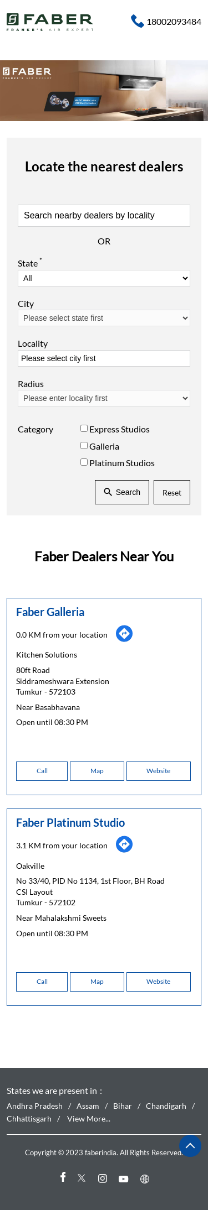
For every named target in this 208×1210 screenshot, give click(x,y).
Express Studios (119, 429)
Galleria (104, 445)
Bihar (122, 1106)
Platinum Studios (122, 462)
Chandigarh (166, 1106)
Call (42, 770)
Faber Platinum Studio (70, 822)
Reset (172, 492)
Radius (31, 383)
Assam (88, 1106)
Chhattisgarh (29, 1118)
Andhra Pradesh (35, 1106)
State (30, 262)
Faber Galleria (50, 611)
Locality (33, 343)
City (26, 303)
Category (35, 429)
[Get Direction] (124, 639)
